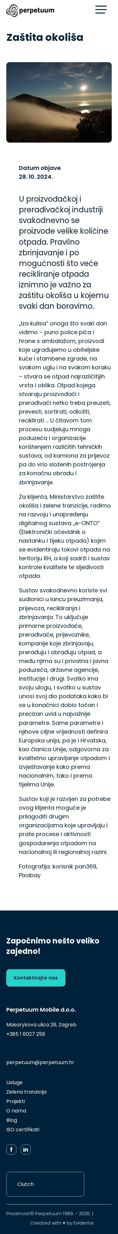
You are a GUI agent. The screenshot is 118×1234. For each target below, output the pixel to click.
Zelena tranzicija (26, 1091)
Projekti (15, 1101)
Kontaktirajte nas (36, 978)
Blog (11, 1120)
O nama (16, 1110)
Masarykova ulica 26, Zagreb (41, 1024)
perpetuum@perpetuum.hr (40, 1062)
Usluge (14, 1082)
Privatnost (18, 1213)
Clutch (25, 1184)
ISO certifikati (22, 1129)
